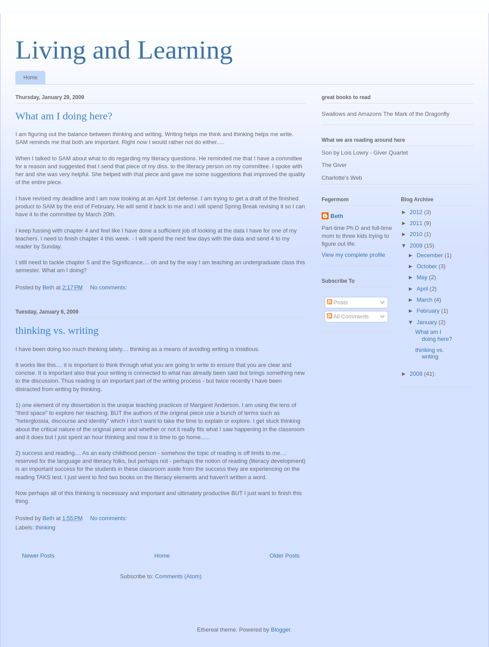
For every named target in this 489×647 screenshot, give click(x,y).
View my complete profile (353, 254)
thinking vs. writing (57, 330)
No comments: (109, 287)
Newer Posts (38, 555)
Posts (337, 302)
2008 (417, 373)
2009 (417, 245)
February (429, 310)
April (423, 288)
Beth (336, 216)
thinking (46, 527)
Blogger (280, 629)
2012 (417, 212)
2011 (417, 223)
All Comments (348, 316)
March (425, 299)
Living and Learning (124, 49)
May (423, 277)
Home (30, 77)
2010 (417, 234)
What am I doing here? (63, 116)
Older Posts (285, 555)
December (431, 255)
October (428, 266)
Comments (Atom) (178, 576)
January (428, 322)
